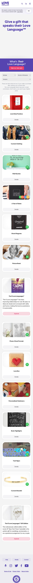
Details (16, 120)
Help (6, 559)
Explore (16, 314)
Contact (26, 559)
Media (16, 559)
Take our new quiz (16, 68)
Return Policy (25, 571)
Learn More (20, 11)
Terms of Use (7, 571)
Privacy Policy (16, 571)
